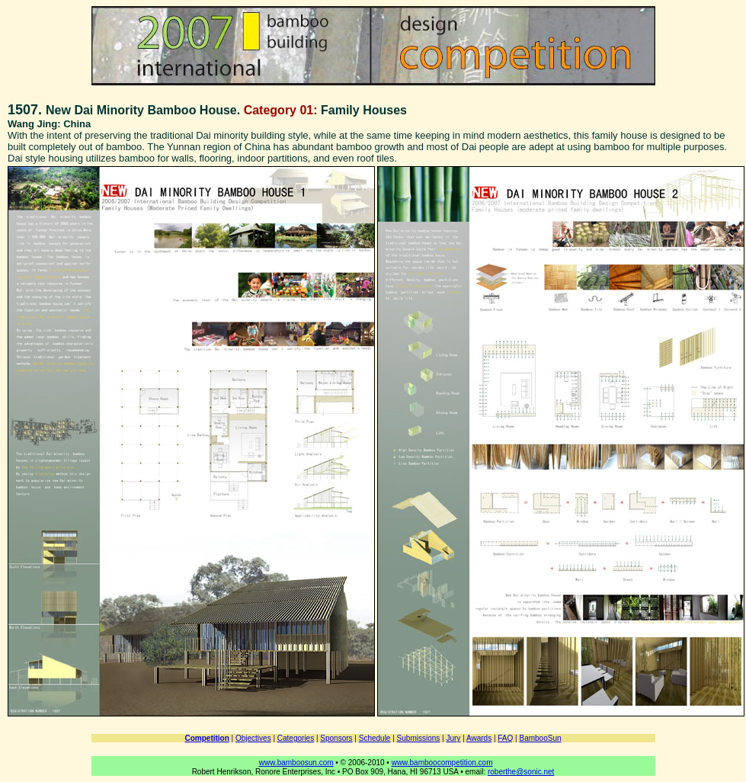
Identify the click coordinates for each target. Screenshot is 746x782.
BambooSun (540, 738)
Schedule (375, 738)
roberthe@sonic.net (521, 772)
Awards (478, 738)
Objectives (253, 738)
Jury (453, 738)
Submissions (418, 738)
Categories (295, 738)
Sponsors (336, 738)
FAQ (505, 738)
